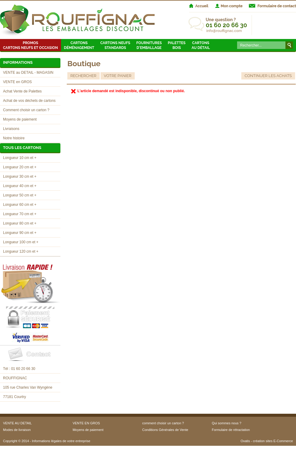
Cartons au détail (200, 45)
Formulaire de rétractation (231, 430)
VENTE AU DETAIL (17, 423)
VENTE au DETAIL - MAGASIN (28, 72)
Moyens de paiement (20, 119)
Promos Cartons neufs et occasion (30, 45)
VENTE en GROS (17, 82)
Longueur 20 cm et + (19, 167)
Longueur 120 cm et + (20, 251)
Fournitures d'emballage (149, 45)
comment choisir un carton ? (163, 423)
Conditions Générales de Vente (165, 430)
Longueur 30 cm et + (19, 176)
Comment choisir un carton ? (26, 110)
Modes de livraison (17, 430)
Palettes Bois (177, 45)
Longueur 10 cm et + (19, 158)
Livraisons (11, 129)
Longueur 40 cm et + (19, 186)
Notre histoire (13, 138)
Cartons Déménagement (79, 45)
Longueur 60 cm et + (19, 204)
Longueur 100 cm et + (20, 242)
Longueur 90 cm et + (19, 233)
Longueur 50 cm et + (19, 195)
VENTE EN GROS (86, 423)
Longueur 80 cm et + (19, 223)
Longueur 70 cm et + (19, 214)
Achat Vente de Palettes (22, 91)
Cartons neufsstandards (115, 45)
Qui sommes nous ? (226, 423)
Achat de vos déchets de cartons (29, 101)
